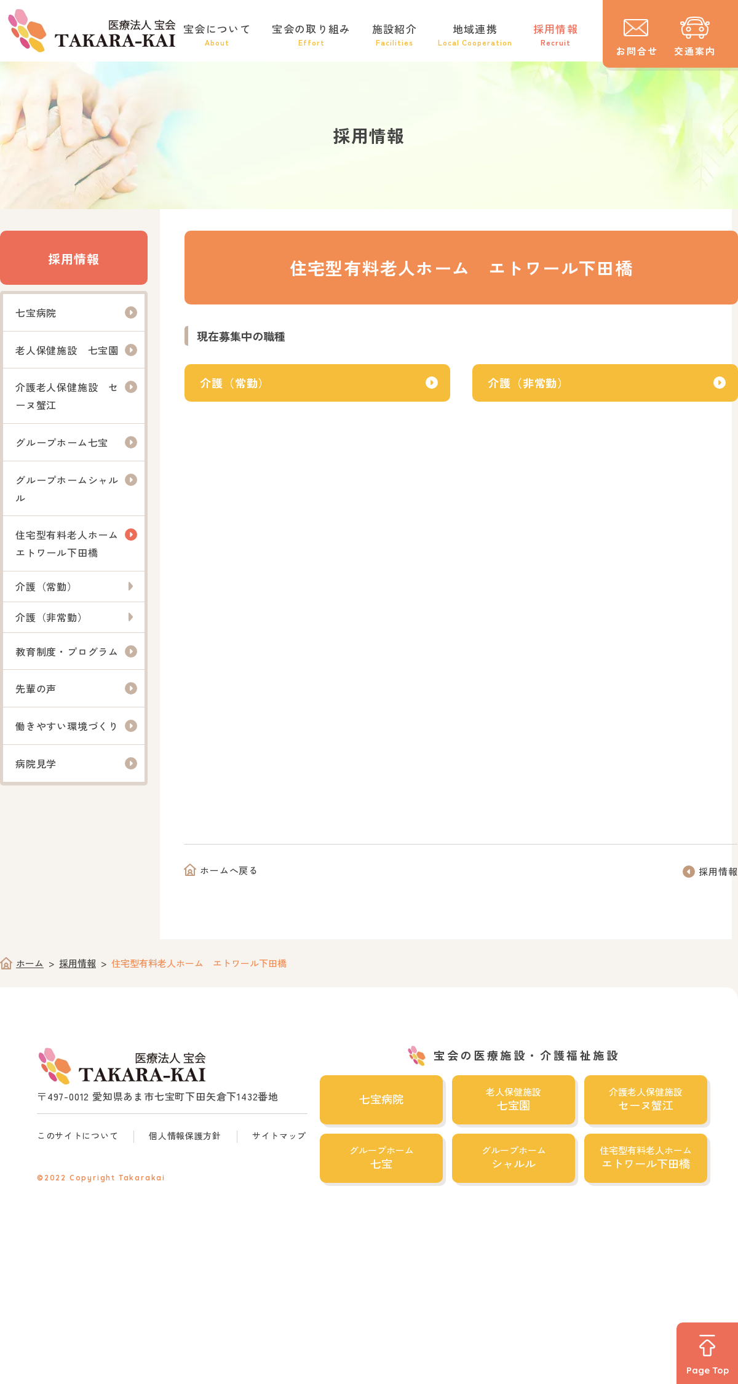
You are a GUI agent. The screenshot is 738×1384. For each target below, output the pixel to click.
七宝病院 (36, 312)
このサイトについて (77, 1135)
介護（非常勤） (528, 383)
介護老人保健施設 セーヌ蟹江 (67, 396)
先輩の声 (36, 688)
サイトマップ (279, 1135)
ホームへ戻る (229, 870)
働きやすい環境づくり (67, 725)
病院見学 (36, 763)
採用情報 (74, 259)
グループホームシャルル (67, 488)
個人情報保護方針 (185, 1135)
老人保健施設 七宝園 (67, 350)
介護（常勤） (234, 383)
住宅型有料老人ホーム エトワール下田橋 (72, 543)
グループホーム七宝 (61, 442)
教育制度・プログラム (67, 651)
